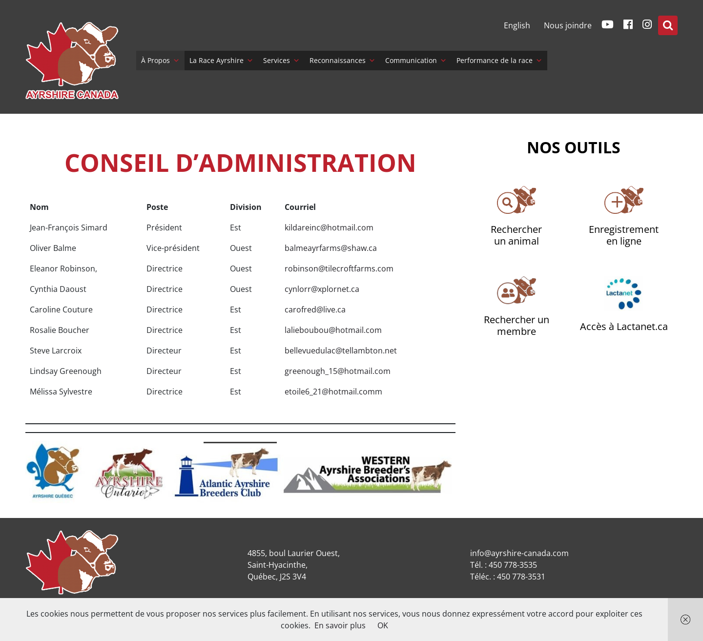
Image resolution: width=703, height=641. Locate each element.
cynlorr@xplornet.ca (322, 289)
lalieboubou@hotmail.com (333, 330)
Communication (416, 60)
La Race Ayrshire (221, 60)
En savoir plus (340, 625)
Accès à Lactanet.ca (624, 326)
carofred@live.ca (315, 309)
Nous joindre (568, 25)
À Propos (160, 60)
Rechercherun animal (516, 235)
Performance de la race (499, 60)
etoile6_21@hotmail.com (330, 391)
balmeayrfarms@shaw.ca (331, 248)
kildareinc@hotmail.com (329, 227)
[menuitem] (517, 25)
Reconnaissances (342, 60)
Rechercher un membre (516, 325)
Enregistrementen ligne (624, 235)
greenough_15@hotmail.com (338, 371)
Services (281, 60)
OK (382, 625)
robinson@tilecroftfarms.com (339, 268)
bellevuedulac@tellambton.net (341, 350)
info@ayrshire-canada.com (519, 553)
